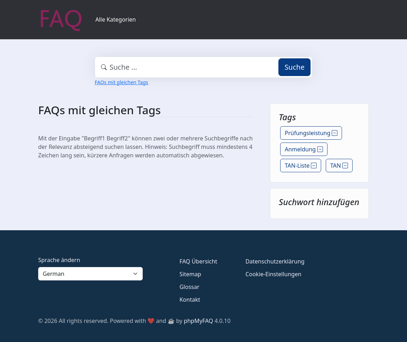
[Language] (90, 273)
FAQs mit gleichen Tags (121, 82)
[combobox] (203, 67)
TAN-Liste (301, 165)
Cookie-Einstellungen (273, 274)
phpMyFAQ (198, 321)
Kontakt (189, 299)
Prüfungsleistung (311, 133)
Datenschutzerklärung (275, 261)
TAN (339, 165)
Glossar (189, 287)
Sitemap (190, 274)
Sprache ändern (59, 260)
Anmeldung (304, 149)
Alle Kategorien (115, 19)
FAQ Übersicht (198, 261)
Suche (294, 67)
